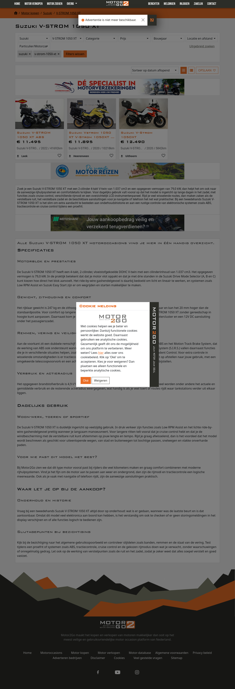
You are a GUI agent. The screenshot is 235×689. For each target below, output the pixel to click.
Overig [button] (70, 4)
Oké (85, 380)
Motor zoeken (54, 4)
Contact (211, 4)
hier (101, 353)
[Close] (143, 20)
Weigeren (100, 380)
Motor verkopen (34, 4)
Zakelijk (198, 4)
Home (17, 4)
